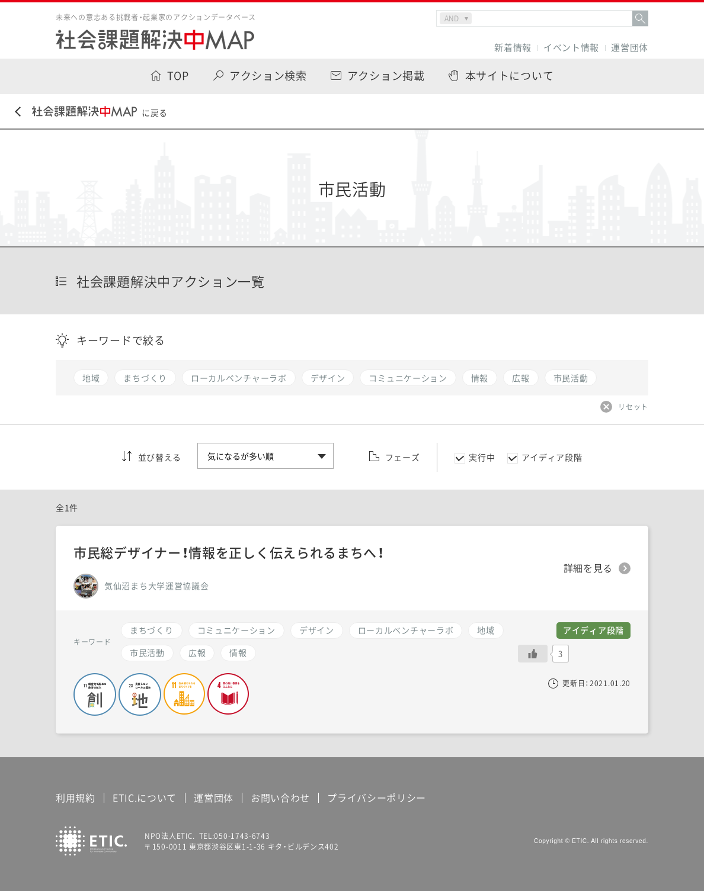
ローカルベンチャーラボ (406, 630)
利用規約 (75, 797)
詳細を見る (588, 568)
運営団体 (629, 47)
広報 (197, 652)
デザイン (316, 630)
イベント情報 (571, 47)
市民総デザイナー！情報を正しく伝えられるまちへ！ (229, 552)
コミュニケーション (236, 630)
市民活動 (147, 652)
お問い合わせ (280, 797)
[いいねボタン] (533, 653)
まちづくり (152, 630)
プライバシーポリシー (376, 797)
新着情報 (513, 47)
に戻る (91, 112)
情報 (238, 652)
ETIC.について (145, 797)
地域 (485, 630)
